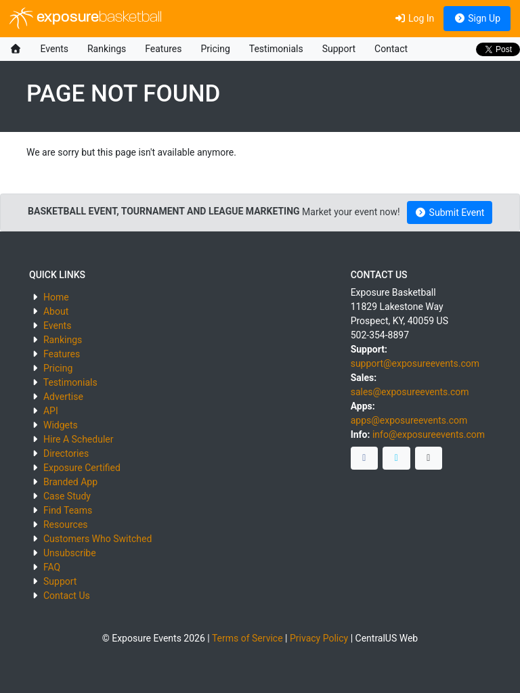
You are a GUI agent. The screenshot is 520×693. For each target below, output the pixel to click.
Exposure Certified (82, 467)
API (50, 410)
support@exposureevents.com (415, 363)
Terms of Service (247, 638)
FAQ (51, 567)
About (55, 311)
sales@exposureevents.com (410, 391)
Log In (414, 18)
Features (163, 48)
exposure (85, 18)
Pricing (215, 48)
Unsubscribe (69, 552)
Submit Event (450, 212)
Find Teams (67, 510)
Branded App (70, 481)
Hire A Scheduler (78, 439)
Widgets (60, 425)
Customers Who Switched (97, 538)
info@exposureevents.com (428, 434)
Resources (65, 524)
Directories (66, 453)
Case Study (67, 496)
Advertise (63, 396)
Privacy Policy (319, 638)
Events (54, 48)
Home (56, 297)
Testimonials (276, 48)
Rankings (106, 48)
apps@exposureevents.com (409, 420)
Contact (391, 48)
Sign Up (477, 18)
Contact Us (66, 595)
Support (338, 48)
